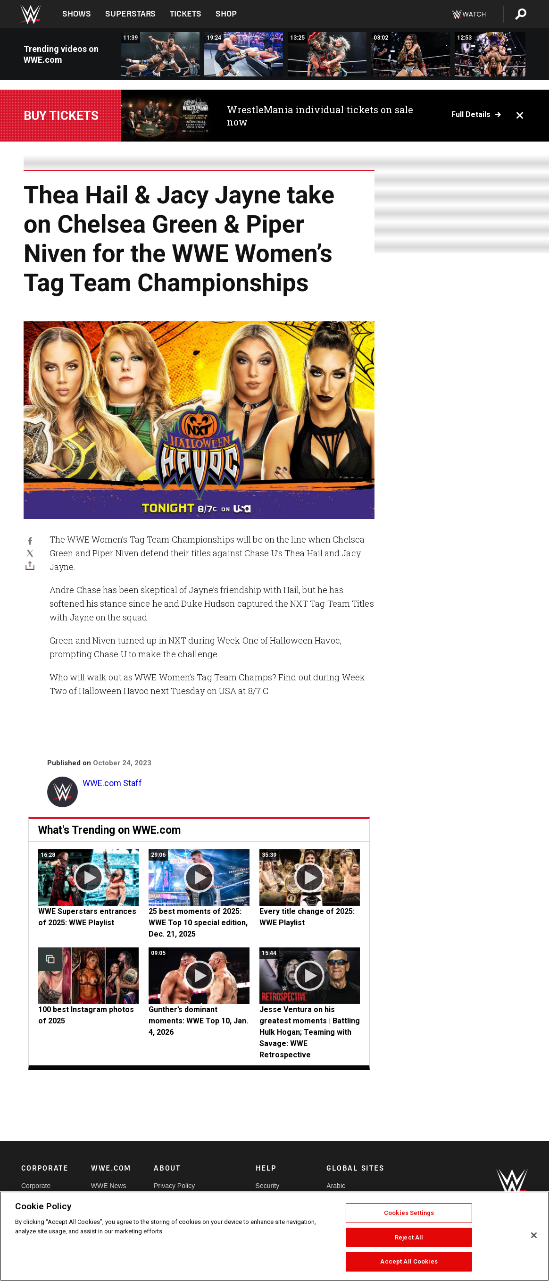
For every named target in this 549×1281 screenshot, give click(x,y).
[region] (274, 1236)
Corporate (35, 1185)
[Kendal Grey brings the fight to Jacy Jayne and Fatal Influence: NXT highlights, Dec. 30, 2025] (410, 54)
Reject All (409, 1237)
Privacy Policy (174, 1185)
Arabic (335, 1185)
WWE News (108, 1185)
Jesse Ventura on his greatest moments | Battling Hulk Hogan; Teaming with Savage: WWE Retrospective (309, 1032)
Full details (471, 114)
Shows (76, 13)
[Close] (534, 1235)
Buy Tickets (61, 115)
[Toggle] (30, 565)
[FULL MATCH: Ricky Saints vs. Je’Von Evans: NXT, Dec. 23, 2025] (494, 54)
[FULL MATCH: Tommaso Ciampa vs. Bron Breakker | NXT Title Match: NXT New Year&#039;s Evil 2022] (243, 54)
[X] (30, 553)
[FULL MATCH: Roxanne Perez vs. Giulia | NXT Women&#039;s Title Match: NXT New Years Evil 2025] (327, 54)
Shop (226, 13)
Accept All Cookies (408, 1261)
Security (268, 1185)
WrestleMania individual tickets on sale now (320, 115)
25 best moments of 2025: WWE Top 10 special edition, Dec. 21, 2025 (198, 922)
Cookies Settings (409, 1212)
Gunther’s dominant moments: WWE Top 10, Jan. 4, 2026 (198, 1021)
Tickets (185, 13)
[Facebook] (30, 541)
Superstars (130, 13)
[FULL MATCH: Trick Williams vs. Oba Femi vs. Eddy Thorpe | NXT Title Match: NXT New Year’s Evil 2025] (160, 54)
